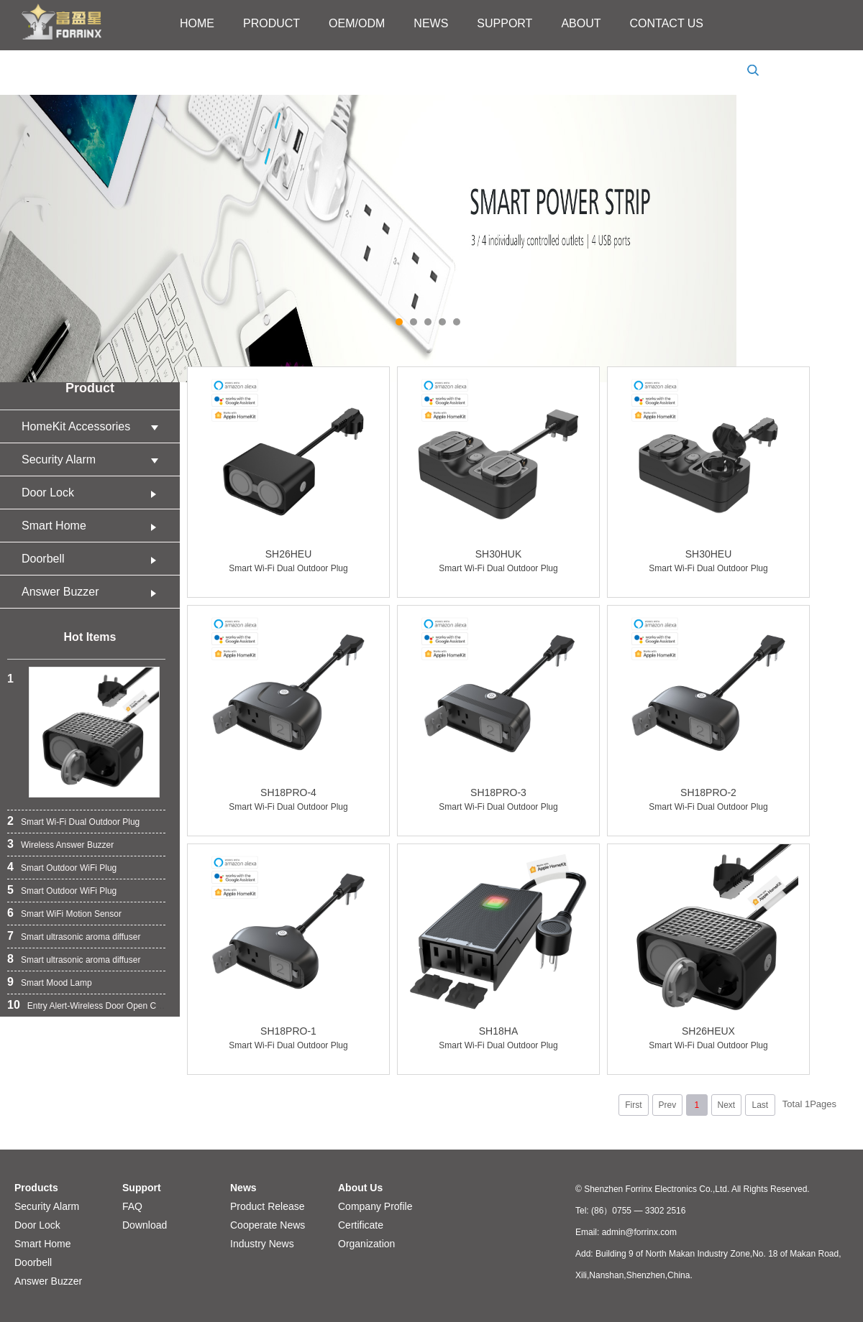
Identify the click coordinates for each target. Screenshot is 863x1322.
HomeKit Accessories (93, 426)
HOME (197, 23)
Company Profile (375, 1206)
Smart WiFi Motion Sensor (71, 914)
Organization (366, 1243)
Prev (667, 1105)
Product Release (267, 1206)
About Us (360, 1187)
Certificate (360, 1225)
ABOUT (581, 23)
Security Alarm (93, 459)
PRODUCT (271, 23)
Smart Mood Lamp (56, 983)
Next (726, 1105)
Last (760, 1105)
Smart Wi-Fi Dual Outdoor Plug (80, 822)
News (243, 1187)
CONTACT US (667, 23)
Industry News (262, 1243)
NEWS (431, 23)
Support (141, 1187)
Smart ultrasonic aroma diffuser (81, 937)
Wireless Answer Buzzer (67, 845)
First (633, 1105)
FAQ (132, 1206)
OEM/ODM (357, 23)
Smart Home (93, 525)
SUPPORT (504, 23)
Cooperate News (267, 1225)
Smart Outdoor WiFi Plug (69, 868)
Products (36, 1187)
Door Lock (93, 492)
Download (144, 1225)
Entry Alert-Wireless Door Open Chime (101, 1006)
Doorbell (93, 559)
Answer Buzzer (93, 592)
